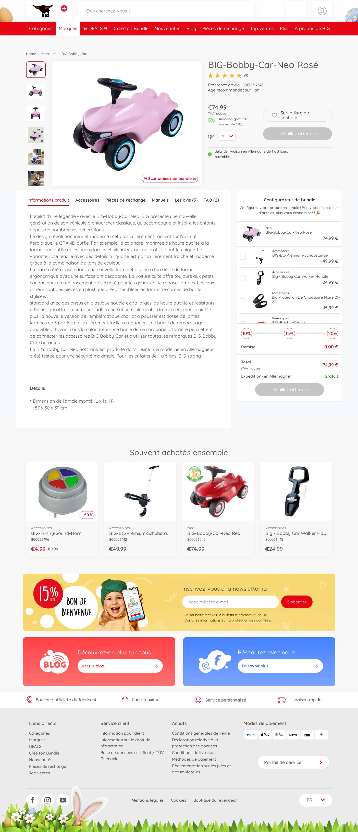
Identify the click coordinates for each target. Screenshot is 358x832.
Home (31, 53)
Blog (191, 39)
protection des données (251, 620)
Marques (68, 39)
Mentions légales (148, 800)
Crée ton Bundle (131, 39)
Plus (284, 39)
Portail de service (293, 762)
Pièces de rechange (223, 39)
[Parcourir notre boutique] (166, 16)
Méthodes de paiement (194, 759)
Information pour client (122, 733)
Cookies (178, 800)
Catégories (41, 39)
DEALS (96, 39)
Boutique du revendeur (215, 800)
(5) (228, 75)
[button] (296, 16)
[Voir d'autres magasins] (64, 13)
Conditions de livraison (194, 752)
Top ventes (262, 39)
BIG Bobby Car (74, 53)
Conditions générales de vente (201, 733)
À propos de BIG (312, 39)
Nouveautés (167, 39)
